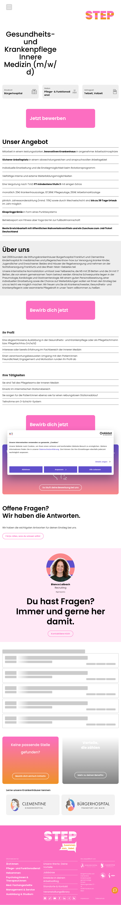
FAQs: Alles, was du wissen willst (23, 536)
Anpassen (60, 469)
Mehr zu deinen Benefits (90, 775)
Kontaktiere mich (60, 633)
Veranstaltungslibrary (56, 891)
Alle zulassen (95, 469)
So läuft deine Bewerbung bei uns (60, 487)
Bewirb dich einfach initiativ (30, 776)
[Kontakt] (115, 890)
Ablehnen (26, 469)
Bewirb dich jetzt (49, 310)
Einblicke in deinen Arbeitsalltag (54, 879)
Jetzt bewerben (48, 118)
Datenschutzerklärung (49, 449)
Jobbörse (49, 872)
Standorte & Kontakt (55, 886)
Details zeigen (101, 462)
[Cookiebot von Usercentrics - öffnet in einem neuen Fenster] (101, 434)
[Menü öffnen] (9, 7)
